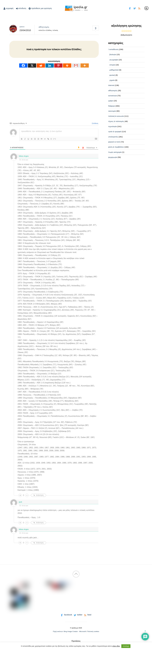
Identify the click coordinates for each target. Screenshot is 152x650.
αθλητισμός (44, 27)
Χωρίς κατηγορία (115, 152)
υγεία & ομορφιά (114, 131)
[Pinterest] (58, 65)
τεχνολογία (112, 126)
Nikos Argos (24, 156)
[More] (84, 65)
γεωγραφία (114, 60)
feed (87, 615)
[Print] (67, 65)
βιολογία (113, 54)
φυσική (112, 75)
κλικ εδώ (116, 646)
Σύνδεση (94, 123)
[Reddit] (41, 65)
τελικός (55, 30)
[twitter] (134, 8)
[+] (54, 139)
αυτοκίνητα (112, 96)
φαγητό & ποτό (114, 142)
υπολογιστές (113, 137)
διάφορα (111, 106)
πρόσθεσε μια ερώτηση (40, 8)
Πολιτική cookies (93, 631)
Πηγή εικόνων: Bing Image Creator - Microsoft (69, 631)
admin (22, 27)
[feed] (139, 8)
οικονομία (112, 111)
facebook (66, 615)
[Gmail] (76, 65)
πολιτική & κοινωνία (116, 116)
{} (51, 139)
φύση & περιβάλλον (116, 147)
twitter (77, 615)
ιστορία (112, 65)
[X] (32, 65)
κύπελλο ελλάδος (45, 30)
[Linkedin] (49, 65)
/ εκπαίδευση (113, 49)
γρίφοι (110, 101)
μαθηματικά (114, 70)
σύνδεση (21, 8)
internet (111, 85)
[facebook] (130, 8)
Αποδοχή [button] (126, 646)
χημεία (112, 80)
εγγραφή (8, 8)
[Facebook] (23, 65)
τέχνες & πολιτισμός (116, 121)
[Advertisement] (54, 90)
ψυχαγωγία (112, 157)
